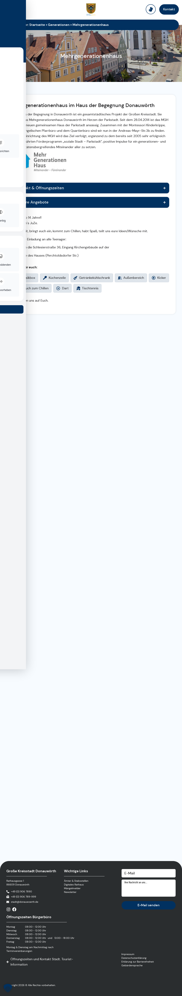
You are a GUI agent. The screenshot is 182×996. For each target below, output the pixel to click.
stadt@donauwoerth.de (24, 901)
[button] (8, 988)
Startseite (37, 25)
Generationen (58, 25)
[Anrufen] (19, 891)
